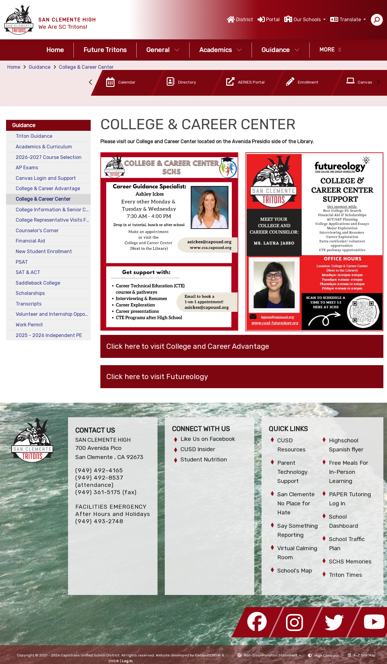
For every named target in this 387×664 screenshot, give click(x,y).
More (330, 49)
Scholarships (30, 293)
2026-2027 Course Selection (49, 157)
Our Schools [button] (308, 19)
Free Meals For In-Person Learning (348, 471)
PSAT (22, 262)
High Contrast (326, 655)
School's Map (294, 570)
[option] (118, 84)
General (163, 50)
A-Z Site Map (362, 655)
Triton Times (345, 574)
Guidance (281, 50)
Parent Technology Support (292, 471)
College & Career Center (86, 67)
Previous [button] (91, 82)
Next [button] (378, 82)
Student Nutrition (203, 459)
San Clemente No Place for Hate (296, 503)
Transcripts (28, 304)
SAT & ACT (28, 272)
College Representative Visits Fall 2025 (53, 220)
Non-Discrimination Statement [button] (271, 655)
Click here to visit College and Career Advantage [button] (187, 346)
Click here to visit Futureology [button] (157, 376)
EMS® (114, 661)
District (244, 19)
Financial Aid (30, 241)
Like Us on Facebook (207, 438)
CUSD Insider (197, 449)
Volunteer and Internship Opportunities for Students (53, 314)
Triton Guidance (34, 136)
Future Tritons (105, 50)
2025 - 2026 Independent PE (49, 335)
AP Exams (27, 167)
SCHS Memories (350, 561)
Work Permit (29, 325)
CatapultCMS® (208, 655)
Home (55, 50)
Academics (220, 50)
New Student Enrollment (44, 251)
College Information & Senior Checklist (53, 210)
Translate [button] (351, 19)
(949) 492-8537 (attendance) (99, 481)
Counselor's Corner (37, 230)
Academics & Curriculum (44, 147)
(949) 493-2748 (99, 521)
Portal (273, 19)
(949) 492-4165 (99, 470)
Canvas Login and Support (46, 178)
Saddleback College (38, 283)
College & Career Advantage (48, 188)
